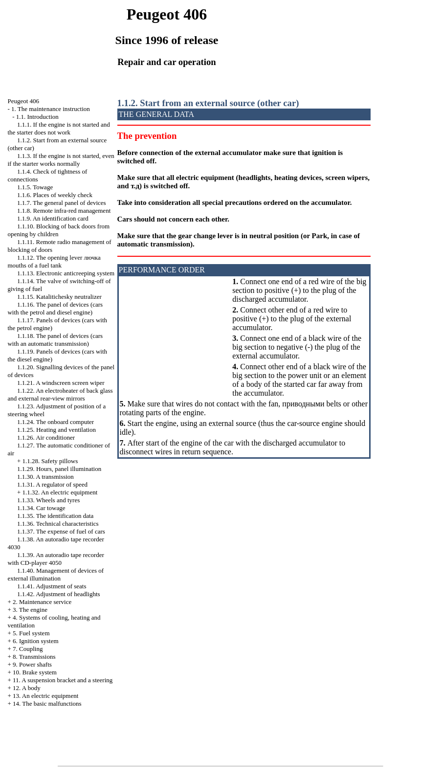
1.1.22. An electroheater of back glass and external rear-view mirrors (59, 394)
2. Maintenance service (42, 601)
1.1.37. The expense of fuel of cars (61, 531)
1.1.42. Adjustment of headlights (58, 594)
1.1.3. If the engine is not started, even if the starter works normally (60, 159)
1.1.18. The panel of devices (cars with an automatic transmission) (55, 339)
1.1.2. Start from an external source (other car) (208, 103)
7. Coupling (28, 648)
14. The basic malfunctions (47, 703)
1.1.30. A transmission (45, 476)
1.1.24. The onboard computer (55, 421)
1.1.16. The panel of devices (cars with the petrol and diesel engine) (55, 308)
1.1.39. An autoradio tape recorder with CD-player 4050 (55, 558)
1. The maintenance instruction (50, 108)
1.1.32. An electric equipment (60, 492)
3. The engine (30, 609)
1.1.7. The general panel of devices (61, 202)
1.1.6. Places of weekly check (54, 195)
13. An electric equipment (45, 695)
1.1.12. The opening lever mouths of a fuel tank (53, 261)
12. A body (27, 688)
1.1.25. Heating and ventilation (56, 429)
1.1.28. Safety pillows (50, 461)
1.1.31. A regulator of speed (52, 484)
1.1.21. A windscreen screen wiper (61, 382)
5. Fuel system (31, 633)
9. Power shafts (32, 664)
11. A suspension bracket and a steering (62, 680)
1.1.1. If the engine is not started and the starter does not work (58, 128)
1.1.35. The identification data (55, 515)
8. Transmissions (34, 656)
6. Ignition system (36, 641)
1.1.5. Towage (35, 187)
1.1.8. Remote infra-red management (63, 210)
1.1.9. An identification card (52, 218)
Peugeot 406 (23, 101)
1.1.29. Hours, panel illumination (59, 468)
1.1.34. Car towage (41, 508)
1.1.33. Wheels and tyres (48, 500)
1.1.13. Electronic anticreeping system (65, 273)
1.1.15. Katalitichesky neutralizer (59, 296)
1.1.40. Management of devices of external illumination (55, 574)
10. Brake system (35, 672)
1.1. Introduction (37, 116)
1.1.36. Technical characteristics (58, 523)
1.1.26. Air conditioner (46, 437)
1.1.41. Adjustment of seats (52, 586)
